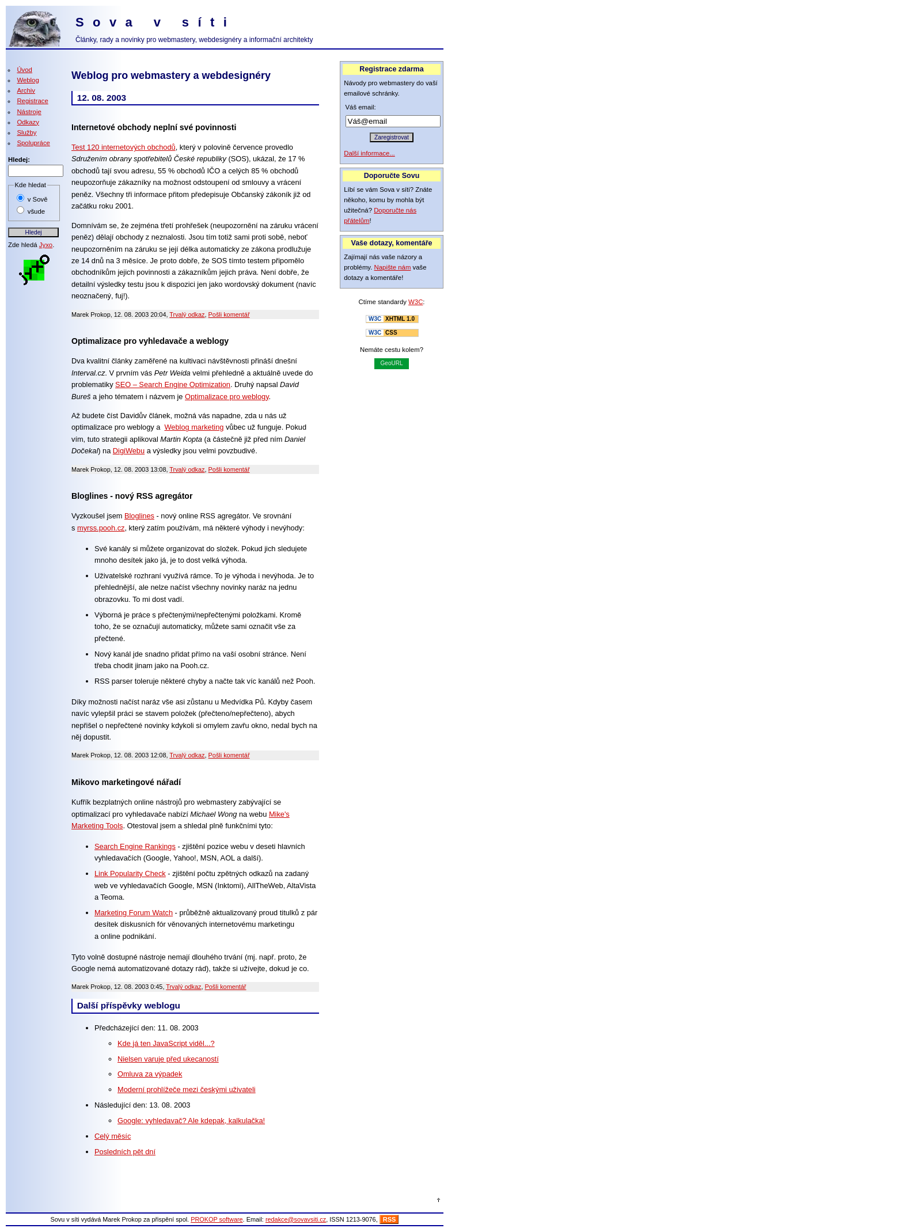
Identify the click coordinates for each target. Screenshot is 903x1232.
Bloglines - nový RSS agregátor (131, 496)
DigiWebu (129, 450)
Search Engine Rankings (135, 846)
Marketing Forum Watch (133, 912)
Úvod (24, 69)
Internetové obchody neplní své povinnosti (153, 127)
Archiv (26, 90)
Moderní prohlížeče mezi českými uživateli (186, 1089)
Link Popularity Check (130, 873)
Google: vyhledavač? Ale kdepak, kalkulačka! (191, 1120)
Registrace (32, 100)
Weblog (28, 80)
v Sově (38, 199)
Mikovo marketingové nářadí (126, 782)
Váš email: (361, 107)
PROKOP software (216, 1219)
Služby (26, 132)
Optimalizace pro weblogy (227, 396)
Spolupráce (33, 142)
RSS (389, 1219)
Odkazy (28, 122)
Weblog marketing (193, 427)
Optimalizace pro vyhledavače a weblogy (150, 341)
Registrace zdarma (391, 69)
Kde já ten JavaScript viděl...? (166, 1043)
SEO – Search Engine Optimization (172, 384)
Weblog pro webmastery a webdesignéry (171, 75)
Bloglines (139, 515)
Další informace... (369, 153)
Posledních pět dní (124, 1151)
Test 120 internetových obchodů (123, 147)
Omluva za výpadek (149, 1074)
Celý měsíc (112, 1136)
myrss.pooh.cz (101, 528)
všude (36, 211)
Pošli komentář (229, 314)
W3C (415, 301)
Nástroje (29, 111)
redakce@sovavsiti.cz (295, 1219)
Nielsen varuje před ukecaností (168, 1059)
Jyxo (45, 244)
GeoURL (392, 363)
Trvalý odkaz (186, 314)
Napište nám (392, 267)
